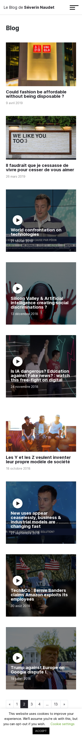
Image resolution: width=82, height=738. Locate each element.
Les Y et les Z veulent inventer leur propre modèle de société (38, 459)
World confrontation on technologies (36, 232)
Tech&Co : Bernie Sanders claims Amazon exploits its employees (39, 595)
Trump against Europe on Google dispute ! (38, 670)
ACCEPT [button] (41, 731)
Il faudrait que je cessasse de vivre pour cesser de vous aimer (40, 167)
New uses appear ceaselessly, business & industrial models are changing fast (36, 520)
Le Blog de (28, 7)
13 (56, 704)
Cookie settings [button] (63, 724)
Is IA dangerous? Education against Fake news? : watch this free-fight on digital (40, 376)
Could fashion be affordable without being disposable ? (36, 94)
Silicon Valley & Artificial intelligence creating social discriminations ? (39, 303)
